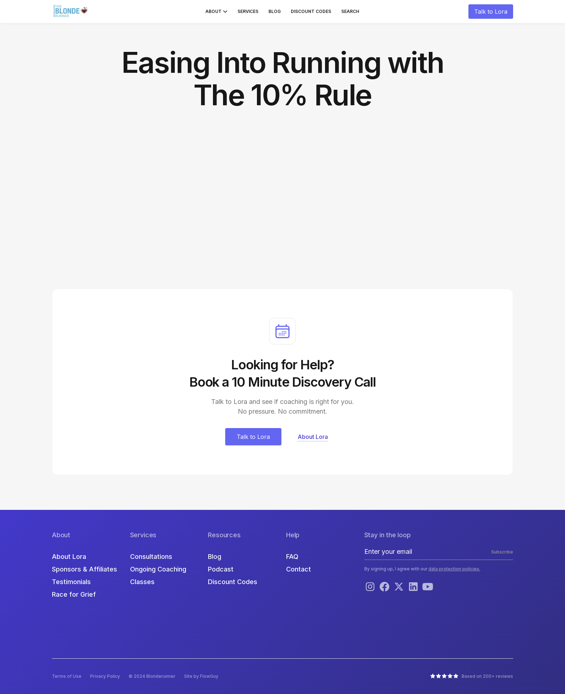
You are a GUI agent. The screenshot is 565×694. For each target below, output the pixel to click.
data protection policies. (454, 568)
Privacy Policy (105, 676)
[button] (216, 11)
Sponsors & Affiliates (84, 569)
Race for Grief (74, 594)
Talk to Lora (490, 11)
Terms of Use (66, 676)
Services (247, 11)
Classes (142, 582)
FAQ (292, 556)
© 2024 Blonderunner (152, 676)
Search (350, 11)
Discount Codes (311, 11)
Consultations (151, 556)
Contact (298, 569)
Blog (274, 11)
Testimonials (71, 582)
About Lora (69, 556)
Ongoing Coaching (158, 569)
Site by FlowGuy (201, 676)
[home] (72, 12)
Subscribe (502, 552)
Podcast (220, 569)
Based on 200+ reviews (487, 676)
